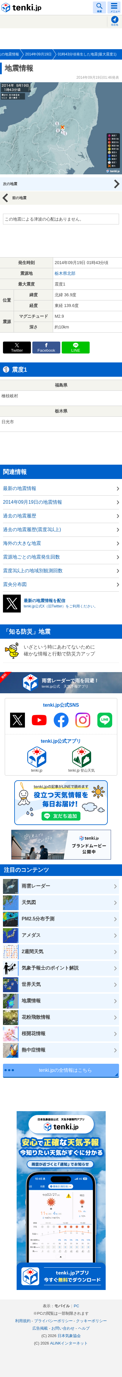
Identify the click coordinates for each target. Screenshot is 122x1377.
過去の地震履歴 (19, 515)
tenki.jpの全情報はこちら (65, 1070)
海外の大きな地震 (22, 543)
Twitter (17, 350)
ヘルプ (84, 1328)
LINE (75, 350)
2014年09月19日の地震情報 (32, 502)
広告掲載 (40, 1328)
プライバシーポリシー (53, 1321)
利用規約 (23, 1321)
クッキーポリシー (91, 1321)
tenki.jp (22, 7)
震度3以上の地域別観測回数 (33, 570)
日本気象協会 (69, 1335)
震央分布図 (15, 584)
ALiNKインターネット (69, 1343)
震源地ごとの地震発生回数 (31, 556)
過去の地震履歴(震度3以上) (32, 529)
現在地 (114, 25)
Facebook (46, 350)
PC (76, 1306)
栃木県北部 (65, 273)
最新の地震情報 (19, 488)
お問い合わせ (63, 1328)
